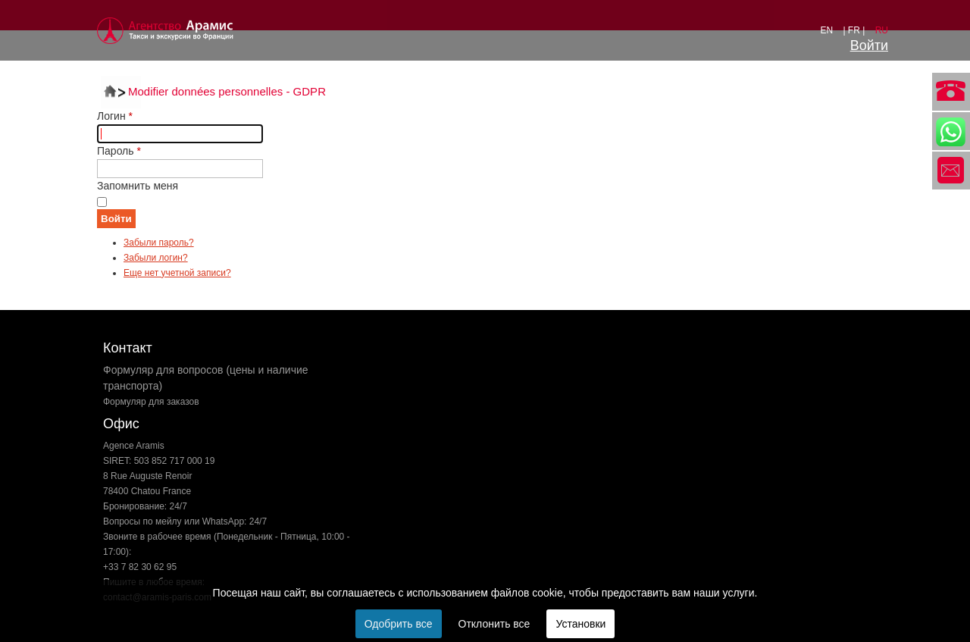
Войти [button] (869, 45)
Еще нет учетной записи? (177, 273)
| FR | (855, 30)
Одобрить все (399, 624)
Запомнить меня (137, 186)
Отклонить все (494, 624)
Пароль (119, 151)
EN (827, 30)
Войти (116, 218)
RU (881, 30)
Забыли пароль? (159, 242)
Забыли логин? (156, 257)
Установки (580, 624)
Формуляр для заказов (151, 401)
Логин (115, 116)
